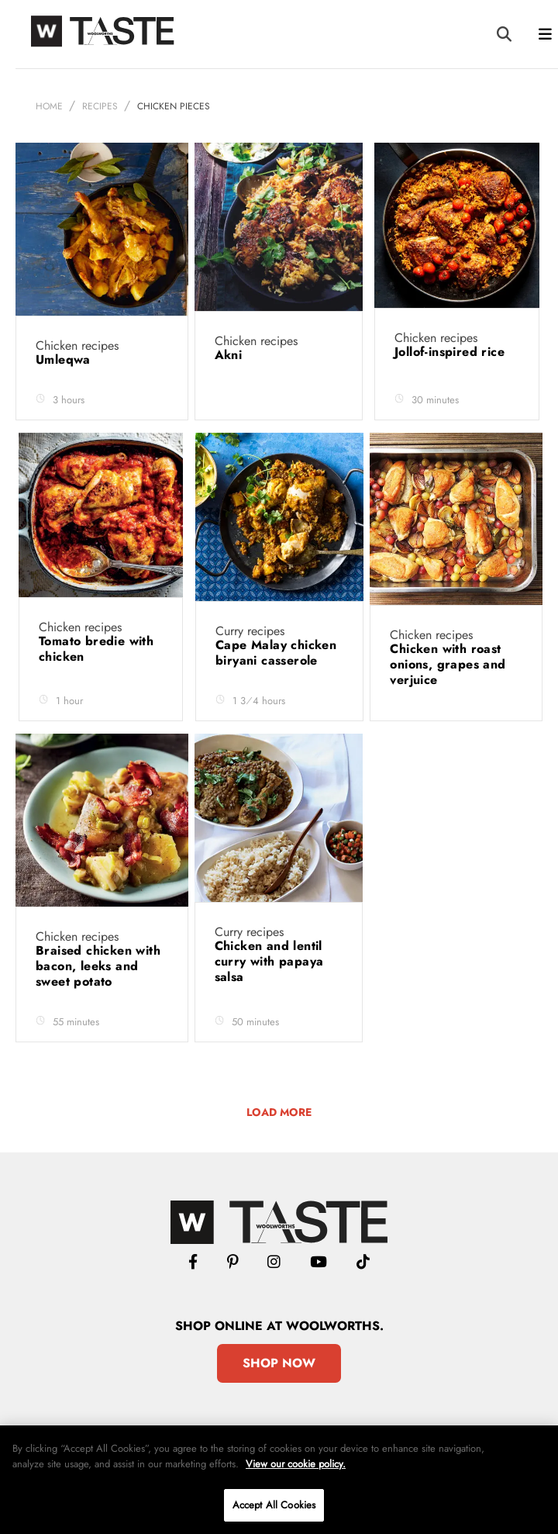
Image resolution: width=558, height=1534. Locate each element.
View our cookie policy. (296, 1463)
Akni (230, 380)
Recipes (100, 131)
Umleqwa (65, 384)
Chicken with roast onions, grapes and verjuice (447, 689)
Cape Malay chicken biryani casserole (275, 677)
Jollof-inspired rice (451, 376)
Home (49, 131)
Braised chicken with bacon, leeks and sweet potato (98, 990)
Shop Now (279, 1388)
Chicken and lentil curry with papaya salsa (269, 986)
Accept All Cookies (273, 1505)
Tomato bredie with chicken (96, 673)
